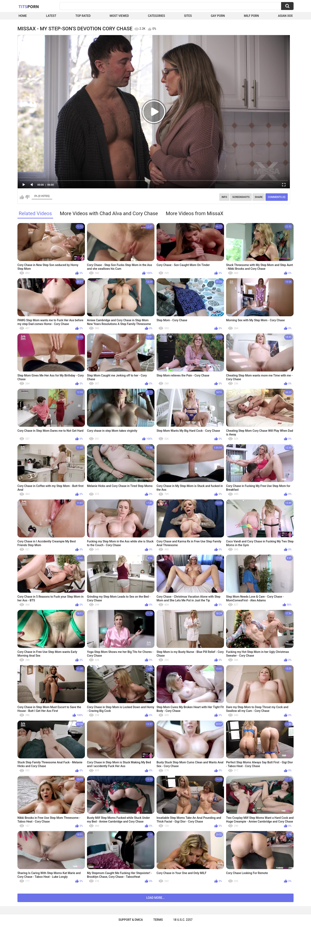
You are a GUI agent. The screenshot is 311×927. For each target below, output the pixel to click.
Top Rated (83, 15)
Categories (156, 15)
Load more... (155, 897)
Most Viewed (119, 15)
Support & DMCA (131, 919)
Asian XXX (285, 15)
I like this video (22, 197)
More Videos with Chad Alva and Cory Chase (109, 213)
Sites (188, 15)
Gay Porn (218, 15)
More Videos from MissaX (194, 213)
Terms (158, 919)
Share (259, 197)
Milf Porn (251, 15)
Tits (28, 6)
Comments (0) (276, 197)
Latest (51, 15)
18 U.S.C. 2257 (182, 919)
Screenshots (241, 197)
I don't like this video (27, 197)
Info (224, 197)
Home (22, 15)
